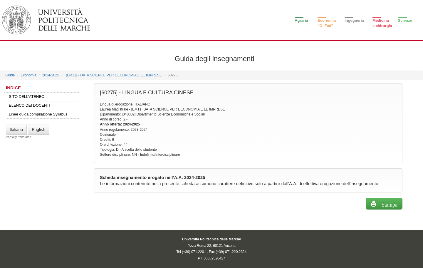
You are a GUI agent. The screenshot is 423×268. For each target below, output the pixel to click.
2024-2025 (50, 75)
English (38, 129)
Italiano (16, 129)
